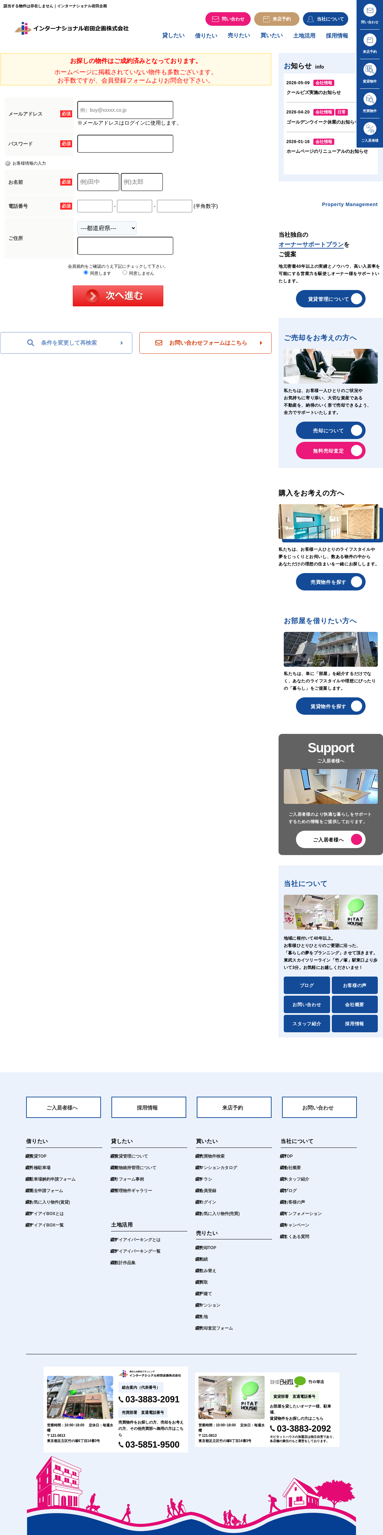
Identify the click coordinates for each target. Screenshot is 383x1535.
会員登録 (208, 1195)
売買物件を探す (328, 585)
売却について (328, 434)
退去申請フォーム (46, 1195)
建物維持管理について (135, 1172)
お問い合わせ (306, 1007)
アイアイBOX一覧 (47, 1229)
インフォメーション (303, 1218)
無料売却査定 (328, 454)
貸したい (173, 39)
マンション (210, 1310)
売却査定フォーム (216, 1333)
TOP (288, 1160)
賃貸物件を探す (328, 709)
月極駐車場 (40, 1172)
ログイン (208, 1206)
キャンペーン (296, 1229)
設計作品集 (125, 1267)
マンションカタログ (218, 1172)
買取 (204, 1287)
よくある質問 (296, 1241)
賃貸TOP (38, 1160)
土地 (204, 1321)
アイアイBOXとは (47, 1218)
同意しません (138, 276)
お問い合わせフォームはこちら (201, 346)
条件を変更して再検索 (62, 346)
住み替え (208, 1275)
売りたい (239, 39)
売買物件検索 (212, 1160)
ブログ (307, 988)
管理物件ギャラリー (133, 1195)
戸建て (206, 1298)
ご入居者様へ (328, 843)
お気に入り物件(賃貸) (50, 1206)
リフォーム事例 (129, 1183)
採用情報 (337, 39)
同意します (97, 276)
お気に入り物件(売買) (220, 1218)
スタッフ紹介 (306, 1026)
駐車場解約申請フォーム (53, 1183)
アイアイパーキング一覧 (138, 1255)
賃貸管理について (328, 302)
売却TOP (208, 1252)
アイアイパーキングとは (138, 1244)
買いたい (271, 39)
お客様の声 (355, 988)
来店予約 (232, 1112)
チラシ (206, 1183)
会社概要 (354, 1007)
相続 (204, 1264)
